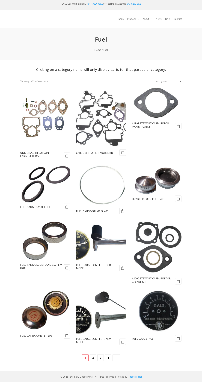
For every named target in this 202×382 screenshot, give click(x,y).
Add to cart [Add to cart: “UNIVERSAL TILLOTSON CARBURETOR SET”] (67, 156)
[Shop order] (168, 81)
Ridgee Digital (135, 376)
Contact (178, 19)
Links (167, 19)
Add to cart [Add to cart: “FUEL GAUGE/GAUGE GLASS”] (122, 211)
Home (97, 49)
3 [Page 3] (100, 357)
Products (131, 19)
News (159, 19)
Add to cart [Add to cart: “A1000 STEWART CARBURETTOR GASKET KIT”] (178, 281)
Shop (121, 19)
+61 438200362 (95, 3)
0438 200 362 (134, 3)
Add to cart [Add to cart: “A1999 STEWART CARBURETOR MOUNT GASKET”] (178, 126)
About (146, 19)
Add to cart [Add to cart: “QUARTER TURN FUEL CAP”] (178, 199)
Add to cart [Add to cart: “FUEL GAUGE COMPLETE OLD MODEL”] (122, 268)
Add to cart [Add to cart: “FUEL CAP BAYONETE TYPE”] (67, 335)
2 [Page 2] (93, 357)
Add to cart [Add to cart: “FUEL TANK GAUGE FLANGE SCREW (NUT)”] (67, 267)
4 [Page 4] (108, 357)
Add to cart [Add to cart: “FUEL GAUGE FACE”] (178, 338)
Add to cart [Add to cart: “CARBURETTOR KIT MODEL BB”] (122, 152)
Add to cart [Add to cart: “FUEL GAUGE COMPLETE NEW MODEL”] (122, 342)
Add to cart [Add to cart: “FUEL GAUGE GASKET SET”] (67, 207)
